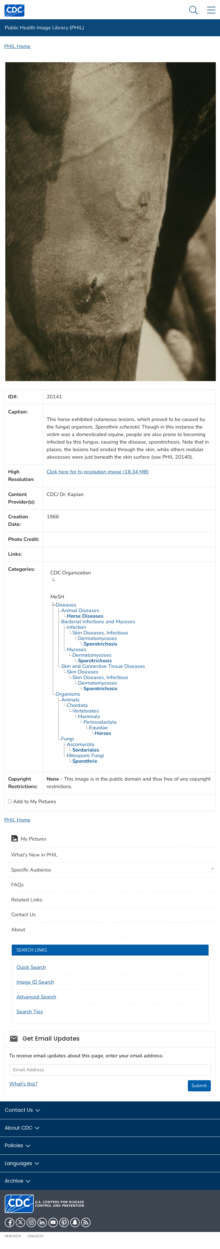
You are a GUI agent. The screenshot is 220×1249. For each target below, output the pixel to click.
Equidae (98, 727)
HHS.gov (13, 1236)
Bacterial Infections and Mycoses (98, 621)
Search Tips (29, 1011)
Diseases (66, 604)
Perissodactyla (100, 722)
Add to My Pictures (34, 801)
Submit (199, 1085)
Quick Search (31, 967)
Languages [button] (22, 1163)
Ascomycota (80, 744)
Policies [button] (18, 1145)
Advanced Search (36, 996)
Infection (76, 627)
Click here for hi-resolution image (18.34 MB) (98, 471)
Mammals (89, 716)
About (18, 929)
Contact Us (23, 914)
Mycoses (76, 649)
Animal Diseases (80, 610)
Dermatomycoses (97, 638)
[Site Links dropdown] (211, 10)
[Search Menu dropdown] (193, 10)
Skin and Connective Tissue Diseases (103, 666)
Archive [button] (18, 1180)
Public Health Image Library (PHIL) (44, 27)
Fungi (67, 738)
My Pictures (29, 839)
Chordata (77, 705)
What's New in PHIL (34, 854)
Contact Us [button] (23, 1109)
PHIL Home (17, 46)
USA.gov (35, 1236)
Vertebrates (85, 710)
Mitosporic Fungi (85, 755)
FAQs (17, 884)
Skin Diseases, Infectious (100, 632)
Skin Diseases (82, 671)
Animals (70, 699)
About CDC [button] (22, 1127)
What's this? (23, 1083)
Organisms (68, 694)
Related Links (26, 899)
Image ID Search (35, 982)
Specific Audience (31, 870)
